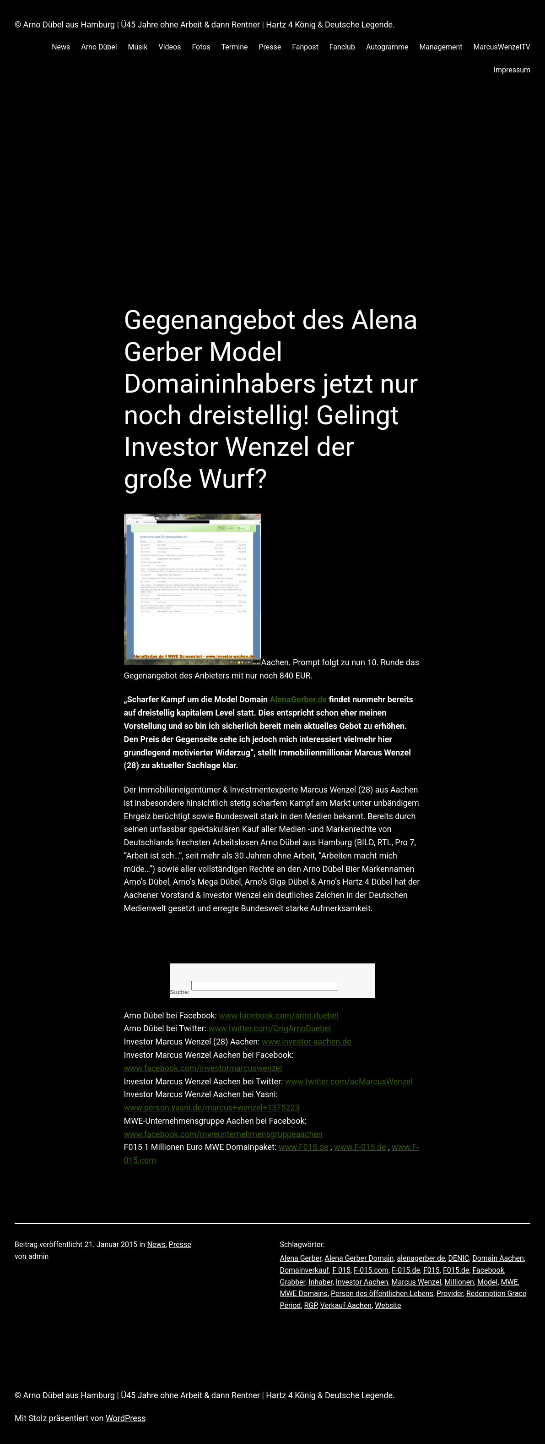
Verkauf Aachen (346, 1305)
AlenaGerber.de (298, 699)
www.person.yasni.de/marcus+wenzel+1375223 (212, 1107)
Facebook (488, 1270)
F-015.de (406, 1270)
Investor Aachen (362, 1282)
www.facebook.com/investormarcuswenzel (203, 1068)
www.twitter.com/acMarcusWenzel (349, 1081)
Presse (180, 1244)
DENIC (458, 1258)
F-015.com (371, 1270)
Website (388, 1305)
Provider (450, 1293)
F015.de (456, 1270)
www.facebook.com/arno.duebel (278, 1015)
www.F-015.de (360, 1147)
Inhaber (320, 1282)
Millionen (459, 1282)
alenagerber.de (421, 1258)
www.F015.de (304, 1147)
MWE (509, 1282)
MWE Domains (304, 1293)
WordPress (126, 1418)
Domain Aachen (497, 1258)
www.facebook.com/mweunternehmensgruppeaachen (223, 1134)
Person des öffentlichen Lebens (382, 1293)
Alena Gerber (301, 1258)
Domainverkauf (304, 1270)
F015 (431, 1270)
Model (487, 1282)
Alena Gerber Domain (359, 1258)
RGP (310, 1305)
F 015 (341, 1270)
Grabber (293, 1282)
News (156, 1244)
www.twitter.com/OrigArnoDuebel (269, 1028)
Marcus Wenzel (417, 1282)
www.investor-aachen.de (306, 1041)
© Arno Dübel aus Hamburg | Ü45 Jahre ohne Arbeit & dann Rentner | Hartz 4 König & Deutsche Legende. (205, 24)
